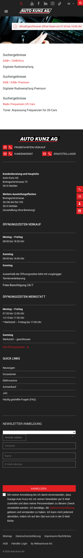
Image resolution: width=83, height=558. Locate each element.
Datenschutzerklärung (28, 536)
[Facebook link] (39, 3)
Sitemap (7, 536)
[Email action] (79, 190)
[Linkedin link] (46, 3)
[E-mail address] (39, 464)
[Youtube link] (32, 3)
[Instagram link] (52, 3)
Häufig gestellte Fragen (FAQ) (19, 399)
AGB (5, 543)
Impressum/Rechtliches (57, 536)
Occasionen (9, 374)
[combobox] (14, 437)
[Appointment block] (79, 204)
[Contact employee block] (79, 197)
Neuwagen (9, 367)
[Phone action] (79, 183)
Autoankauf (9, 386)
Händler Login (19, 543)
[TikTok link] (59, 3)
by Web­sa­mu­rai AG (41, 543)
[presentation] (30, 478)
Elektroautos (10, 380)
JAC (5, 393)
